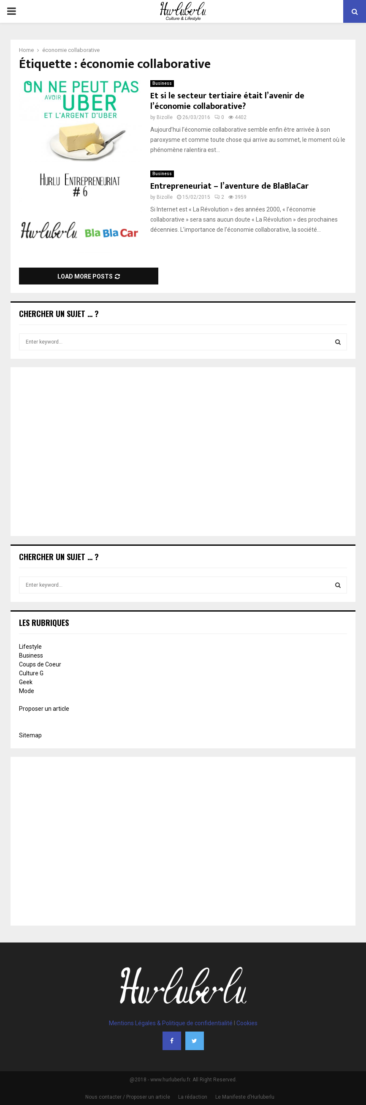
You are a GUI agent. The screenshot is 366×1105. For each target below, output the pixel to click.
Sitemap (30, 735)
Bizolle (165, 117)
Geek (26, 682)
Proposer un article (44, 708)
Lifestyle (30, 646)
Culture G (31, 673)
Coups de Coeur (40, 664)
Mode (26, 691)
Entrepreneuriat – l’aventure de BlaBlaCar (229, 186)
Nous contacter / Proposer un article (127, 1097)
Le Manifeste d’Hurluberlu (244, 1097)
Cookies (247, 1023)
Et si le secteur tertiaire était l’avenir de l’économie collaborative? (227, 101)
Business (162, 83)
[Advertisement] (183, 452)
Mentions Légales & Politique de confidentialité (171, 1023)
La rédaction (192, 1097)
